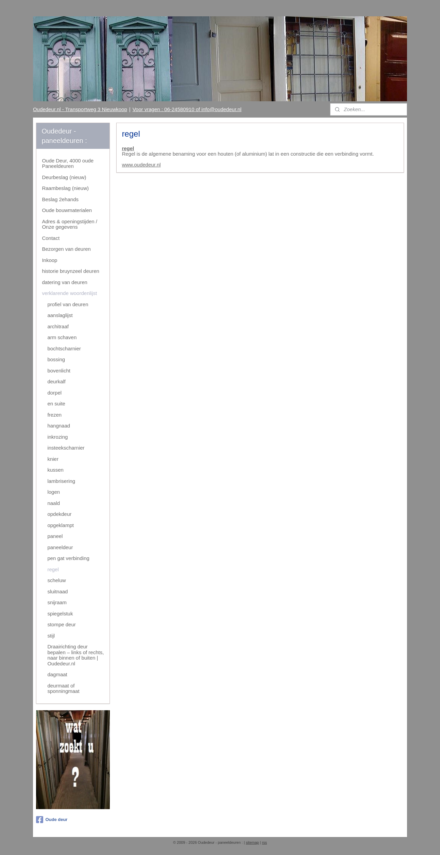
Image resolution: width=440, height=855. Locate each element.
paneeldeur (60, 547)
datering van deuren (64, 282)
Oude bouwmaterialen (67, 210)
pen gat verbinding (68, 558)
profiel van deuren (67, 304)
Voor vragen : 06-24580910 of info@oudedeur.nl (187, 109)
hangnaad (58, 426)
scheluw (56, 580)
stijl (51, 636)
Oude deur (51, 820)
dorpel (54, 393)
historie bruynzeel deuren (70, 271)
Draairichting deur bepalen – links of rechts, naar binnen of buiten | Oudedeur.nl (75, 655)
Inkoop (49, 260)
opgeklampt (60, 525)
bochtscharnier (64, 348)
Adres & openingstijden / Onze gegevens (69, 224)
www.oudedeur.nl (141, 165)
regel (128, 148)
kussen (55, 470)
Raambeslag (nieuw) (65, 188)
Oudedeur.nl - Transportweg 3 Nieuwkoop (80, 109)
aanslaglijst (59, 315)
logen (53, 492)
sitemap (252, 842)
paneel (55, 536)
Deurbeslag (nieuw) (64, 177)
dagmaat (57, 674)
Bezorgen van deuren (66, 249)
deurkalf (56, 381)
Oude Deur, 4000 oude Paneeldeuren (68, 163)
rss (264, 842)
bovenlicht (58, 370)
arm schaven (62, 337)
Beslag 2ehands (60, 199)
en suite (56, 403)
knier (52, 459)
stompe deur (61, 624)
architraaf (58, 326)
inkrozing (57, 437)
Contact (51, 238)
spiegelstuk (60, 613)
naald (53, 503)
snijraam (57, 602)
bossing (56, 359)
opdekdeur (59, 514)
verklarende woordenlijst (69, 293)
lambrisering (61, 481)
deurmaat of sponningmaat (63, 688)
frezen (54, 415)
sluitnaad (57, 591)
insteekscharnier (65, 448)
